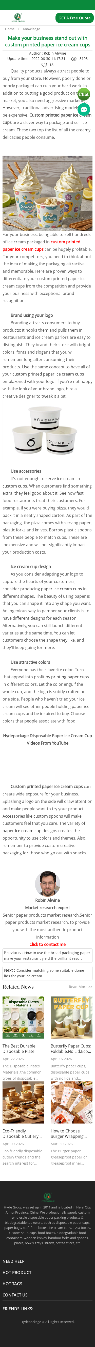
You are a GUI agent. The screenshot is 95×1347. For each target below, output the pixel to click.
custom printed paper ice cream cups (48, 374)
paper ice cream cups (62, 589)
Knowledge (31, 29)
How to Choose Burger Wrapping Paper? (67, 1133)
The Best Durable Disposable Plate (19, 1048)
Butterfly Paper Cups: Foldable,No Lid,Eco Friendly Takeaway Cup (71, 1048)
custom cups (15, 486)
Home (9, 29)
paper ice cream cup (22, 830)
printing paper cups (70, 677)
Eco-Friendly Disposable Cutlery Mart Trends (21, 1133)
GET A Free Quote (75, 17)
